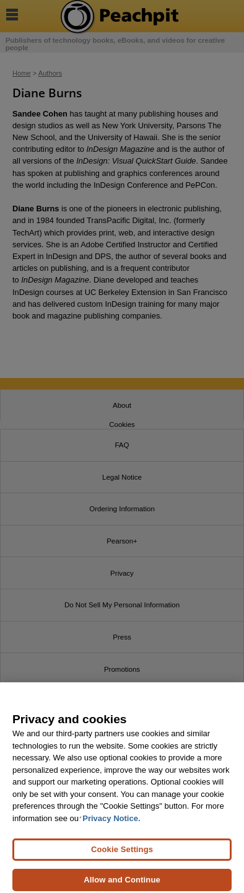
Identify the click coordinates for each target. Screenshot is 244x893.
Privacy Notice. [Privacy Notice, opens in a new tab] (111, 822)
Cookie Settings (122, 853)
